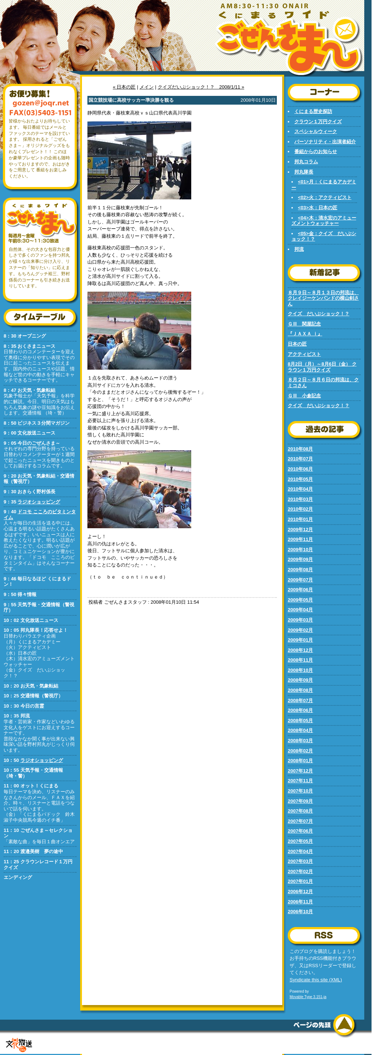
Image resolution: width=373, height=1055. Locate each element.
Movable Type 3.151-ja (308, 997)
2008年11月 (300, 660)
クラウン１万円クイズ (318, 121)
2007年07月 (300, 821)
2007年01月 (300, 881)
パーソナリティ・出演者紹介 (325, 141)
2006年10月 (300, 911)
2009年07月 (300, 580)
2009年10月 (300, 549)
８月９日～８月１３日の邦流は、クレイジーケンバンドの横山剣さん (323, 298)
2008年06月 (300, 710)
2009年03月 (300, 620)
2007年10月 (300, 791)
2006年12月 (300, 891)
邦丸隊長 (303, 172)
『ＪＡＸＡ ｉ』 (305, 333)
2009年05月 (300, 600)
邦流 (299, 249)
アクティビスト (304, 354)
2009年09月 (300, 559)
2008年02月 (300, 751)
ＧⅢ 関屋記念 (304, 324)
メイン (147, 87)
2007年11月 (300, 780)
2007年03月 (300, 861)
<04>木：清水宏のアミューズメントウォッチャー (323, 220)
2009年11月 (300, 539)
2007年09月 (300, 801)
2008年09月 (300, 680)
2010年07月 (300, 459)
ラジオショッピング (38, 502)
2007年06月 (300, 831)
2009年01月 (300, 640)
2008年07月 (300, 700)
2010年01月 (300, 519)
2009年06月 (300, 589)
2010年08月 (300, 449)
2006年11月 (300, 901)
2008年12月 (300, 650)
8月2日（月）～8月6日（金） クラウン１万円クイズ (322, 367)
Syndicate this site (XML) (316, 979)
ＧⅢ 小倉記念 (304, 395)
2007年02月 (300, 871)
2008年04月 (300, 730)
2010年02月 (300, 509)
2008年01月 (300, 760)
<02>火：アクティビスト (325, 197)
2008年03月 (300, 740)
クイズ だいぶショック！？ (318, 313)
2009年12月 (300, 529)
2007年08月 (300, 811)
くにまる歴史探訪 (313, 111)
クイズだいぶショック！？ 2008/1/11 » (201, 87)
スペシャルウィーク (315, 131)
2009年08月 (300, 569)
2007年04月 (300, 851)
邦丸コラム (306, 161)
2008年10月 (300, 670)
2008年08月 (300, 690)
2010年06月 (300, 469)
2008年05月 (300, 720)
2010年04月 (300, 489)
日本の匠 (297, 344)
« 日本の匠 (124, 87)
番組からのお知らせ (315, 151)
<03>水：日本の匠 (317, 207)
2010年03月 (300, 499)
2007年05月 (300, 841)
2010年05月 (300, 479)
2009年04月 (300, 609)
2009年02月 (300, 630)
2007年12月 (300, 771)
